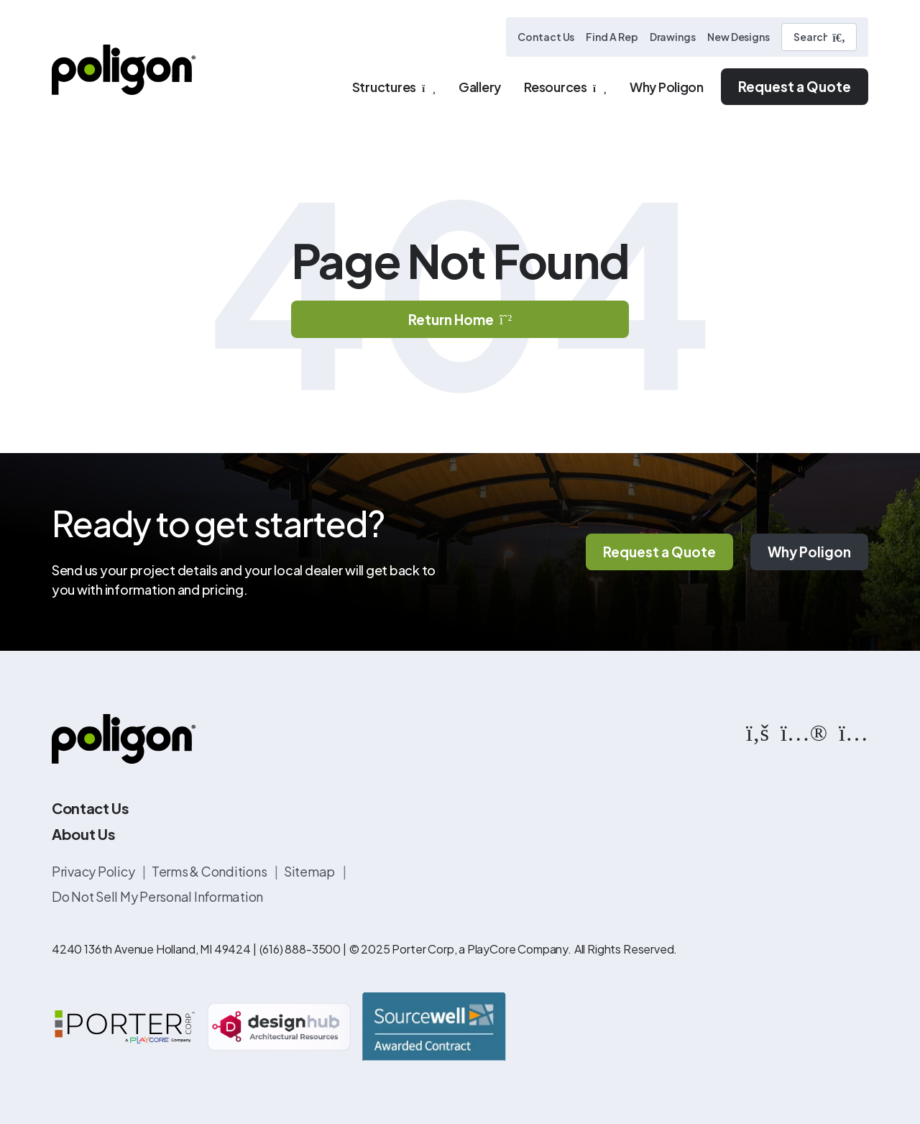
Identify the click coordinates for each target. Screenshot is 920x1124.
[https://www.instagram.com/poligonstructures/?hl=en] (853, 731)
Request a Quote (794, 86)
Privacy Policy (94, 871)
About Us (83, 834)
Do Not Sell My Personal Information (157, 896)
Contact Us (546, 36)
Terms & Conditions (210, 871)
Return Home (460, 319)
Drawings (673, 36)
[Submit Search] (838, 37)
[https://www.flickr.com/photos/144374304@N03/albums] (804, 731)
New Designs (738, 36)
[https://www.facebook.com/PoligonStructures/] (757, 731)
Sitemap (310, 871)
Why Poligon (809, 551)
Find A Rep (612, 36)
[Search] (819, 37)
